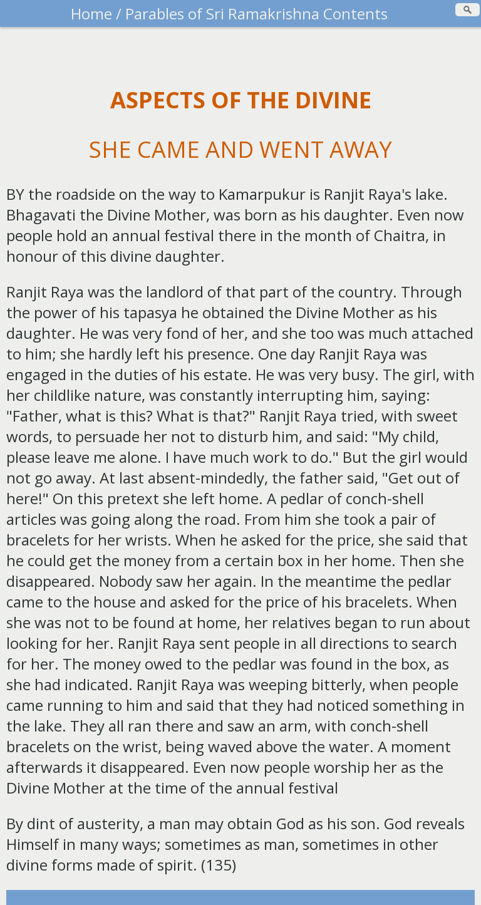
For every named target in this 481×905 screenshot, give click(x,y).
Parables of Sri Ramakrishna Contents (255, 13)
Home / (96, 13)
